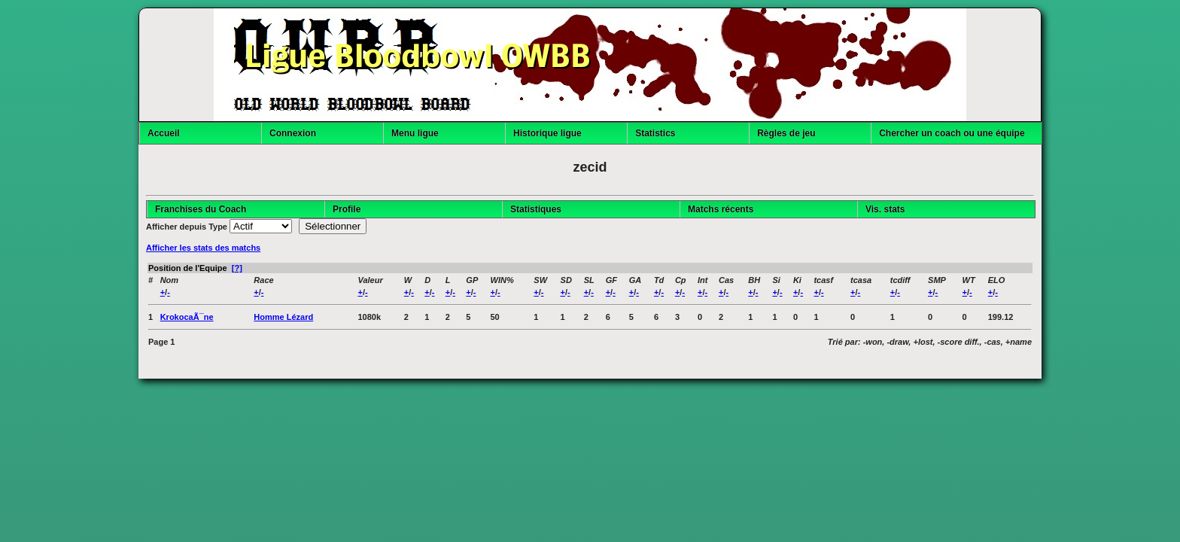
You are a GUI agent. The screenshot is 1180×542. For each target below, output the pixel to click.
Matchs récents (720, 209)
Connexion (292, 133)
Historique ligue (547, 133)
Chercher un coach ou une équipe (951, 133)
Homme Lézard (283, 316)
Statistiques (535, 209)
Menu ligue (415, 133)
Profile (346, 209)
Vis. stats (885, 209)
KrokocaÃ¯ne (187, 316)
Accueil (164, 133)
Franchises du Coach (200, 209)
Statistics (655, 133)
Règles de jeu (786, 133)
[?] (237, 268)
